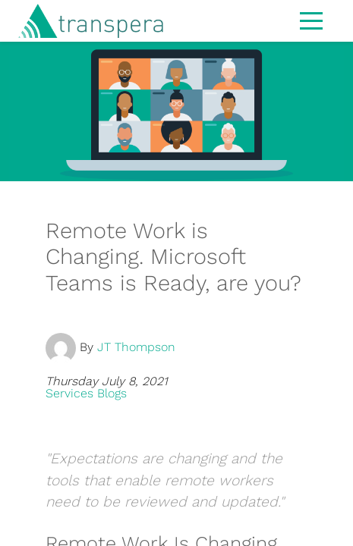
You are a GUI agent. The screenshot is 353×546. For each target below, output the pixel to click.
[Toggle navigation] (311, 19)
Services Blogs (86, 393)
